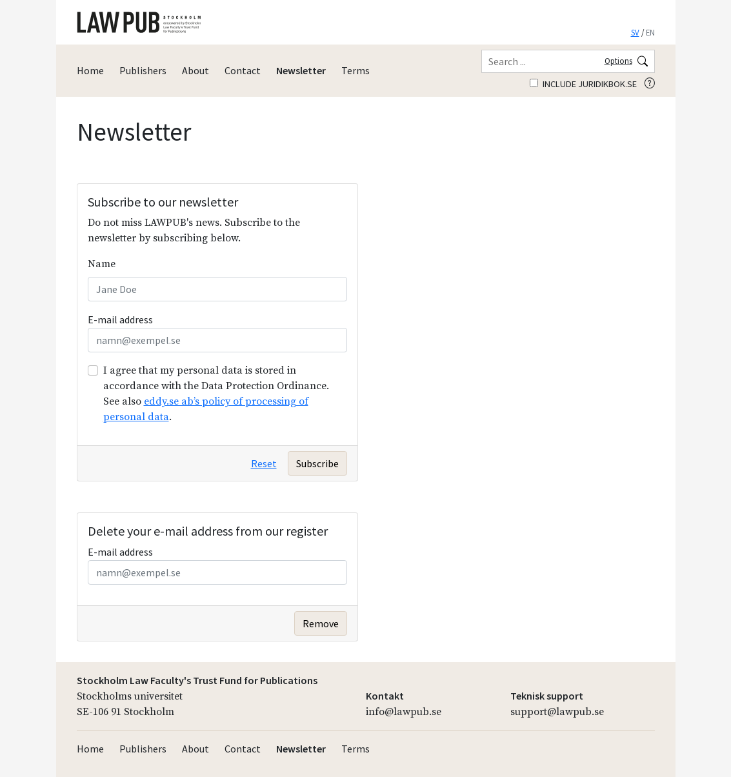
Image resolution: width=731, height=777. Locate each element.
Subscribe (317, 463)
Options (618, 61)
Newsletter (301, 70)
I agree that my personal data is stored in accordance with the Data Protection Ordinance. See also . (216, 393)
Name (101, 263)
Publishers (142, 70)
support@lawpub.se (557, 711)
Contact (243, 70)
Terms (355, 70)
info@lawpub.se (403, 711)
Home (90, 70)
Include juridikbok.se (583, 84)
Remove (321, 623)
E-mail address (120, 319)
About (195, 70)
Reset (264, 463)
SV (635, 32)
